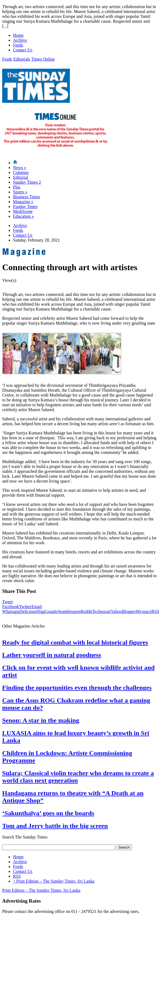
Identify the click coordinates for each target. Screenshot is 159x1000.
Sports (20, 192)
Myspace (143, 611)
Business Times (26, 196)
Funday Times (25, 206)
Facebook (10, 606)
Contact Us (23, 50)
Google (51, 611)
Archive (20, 40)
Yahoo (116, 611)
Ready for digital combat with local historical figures (75, 642)
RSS (17, 876)
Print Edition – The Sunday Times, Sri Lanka (54, 881)
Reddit (86, 611)
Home (18, 35)
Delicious (28, 611)
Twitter (25, 606)
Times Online (43, 59)
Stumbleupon (68, 611)
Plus (17, 187)
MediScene (23, 211)
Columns (21, 172)
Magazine (23, 201)
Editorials (21, 59)
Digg (40, 611)
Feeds (18, 45)
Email (36, 606)
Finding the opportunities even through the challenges (77, 687)
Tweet (7, 601)
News (19, 167)
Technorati (101, 611)
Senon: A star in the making (40, 720)
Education (23, 216)
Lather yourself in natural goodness (51, 654)
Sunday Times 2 (27, 182)
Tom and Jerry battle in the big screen (55, 825)
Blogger (129, 611)
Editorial (20, 177)
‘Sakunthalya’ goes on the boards (48, 813)
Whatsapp (11, 611)
